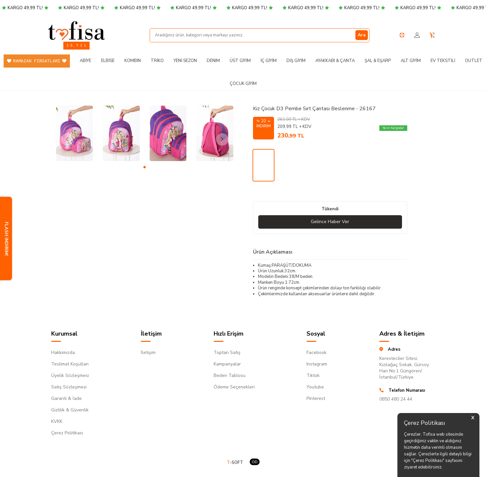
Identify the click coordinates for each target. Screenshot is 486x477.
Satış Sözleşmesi (69, 387)
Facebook (316, 352)
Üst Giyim (240, 61)
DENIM (213, 61)
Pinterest (315, 398)
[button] (144, 167)
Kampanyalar (227, 364)
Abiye (85, 61)
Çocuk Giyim (243, 84)
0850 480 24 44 (395, 399)
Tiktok (313, 375)
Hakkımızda (63, 352)
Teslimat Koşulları (70, 364)
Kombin (132, 61)
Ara (362, 35)
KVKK (56, 421)
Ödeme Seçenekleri (234, 387)
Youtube (315, 387)
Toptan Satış (227, 352)
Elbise (108, 61)
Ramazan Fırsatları (37, 61)
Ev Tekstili (443, 61)
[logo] (76, 30)
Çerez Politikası (67, 433)
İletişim (148, 352)
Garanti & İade (66, 398)
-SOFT (235, 463)
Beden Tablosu (229, 375)
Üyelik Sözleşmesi (70, 375)
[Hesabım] (417, 35)
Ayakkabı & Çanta (335, 61)
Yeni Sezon (185, 61)
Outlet (473, 61)
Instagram (316, 364)
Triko (157, 61)
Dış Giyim (296, 61)
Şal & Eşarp (378, 61)
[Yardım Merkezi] (402, 35)
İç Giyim (269, 61)
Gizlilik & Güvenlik (70, 410)
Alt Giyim (411, 61)
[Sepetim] (432, 35)
